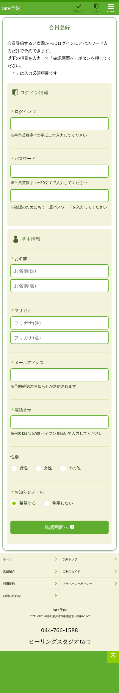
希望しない (62, 503)
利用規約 (9, 583)
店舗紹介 (9, 571)
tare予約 (10, 8)
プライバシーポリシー (77, 583)
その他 (74, 468)
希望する (27, 503)
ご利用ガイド (71, 571)
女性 (48, 468)
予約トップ (69, 559)
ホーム (7, 559)
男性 (23, 468)
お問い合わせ (12, 596)
